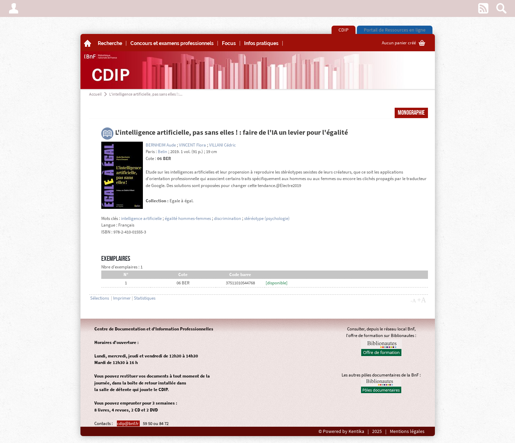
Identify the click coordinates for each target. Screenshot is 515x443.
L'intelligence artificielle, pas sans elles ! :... (145, 94)
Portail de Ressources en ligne (395, 30)
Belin (162, 151)
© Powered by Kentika (341, 431)
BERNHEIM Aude (161, 145)
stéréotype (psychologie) (267, 218)
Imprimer (122, 298)
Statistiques (144, 298)
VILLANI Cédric (222, 145)
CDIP (343, 30)
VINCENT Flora (192, 145)
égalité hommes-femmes (188, 218)
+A (421, 300)
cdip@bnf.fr (128, 423)
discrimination (227, 218)
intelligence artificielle (141, 218)
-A (413, 300)
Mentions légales (407, 431)
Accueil (95, 94)
